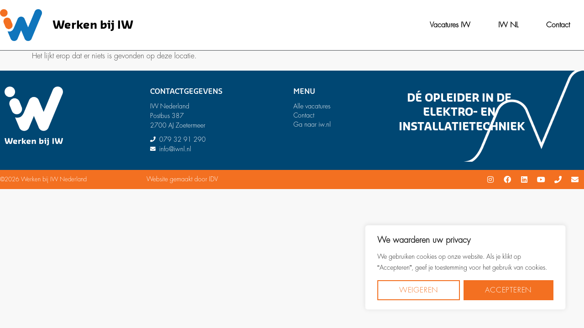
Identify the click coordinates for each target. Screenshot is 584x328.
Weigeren (418, 290)
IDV (213, 179)
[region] (465, 267)
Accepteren (508, 290)
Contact (558, 25)
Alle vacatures (311, 106)
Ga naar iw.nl (312, 124)
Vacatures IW (450, 25)
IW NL (508, 25)
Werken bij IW (92, 25)
